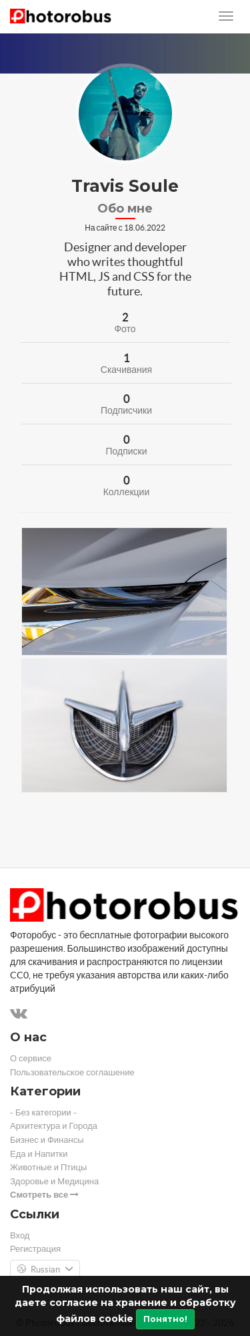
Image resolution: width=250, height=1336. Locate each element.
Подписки (126, 451)
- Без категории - (43, 1112)
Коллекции (126, 492)
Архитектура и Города (53, 1126)
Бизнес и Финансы (47, 1140)
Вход (19, 1235)
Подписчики (126, 410)
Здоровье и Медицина (54, 1181)
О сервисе (30, 1058)
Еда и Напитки (39, 1154)
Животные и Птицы (48, 1167)
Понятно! (165, 1319)
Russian (45, 1269)
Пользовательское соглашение (72, 1072)
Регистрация (35, 1249)
